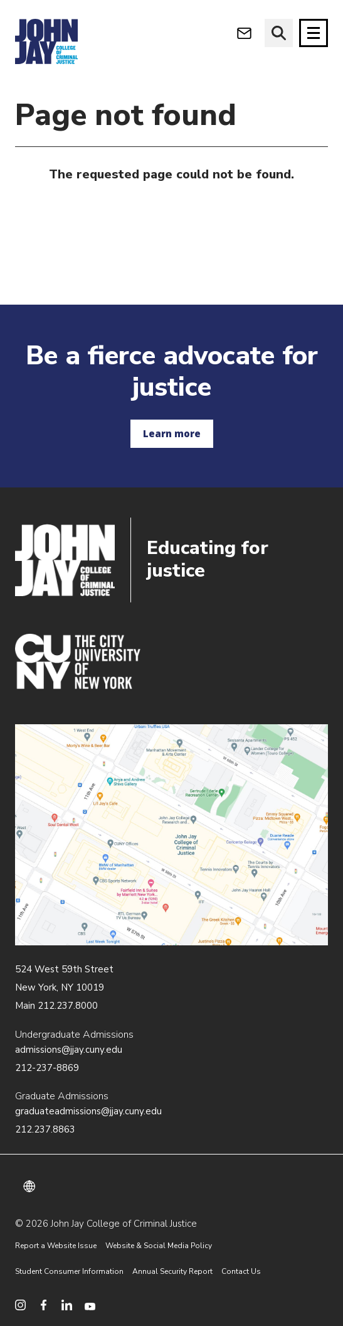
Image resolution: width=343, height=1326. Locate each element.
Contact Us (241, 1271)
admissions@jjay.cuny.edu (68, 1049)
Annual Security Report (172, 1271)
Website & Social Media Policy (158, 1246)
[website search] (279, 33)
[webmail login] (244, 33)
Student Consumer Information (69, 1271)
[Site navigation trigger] (313, 33)
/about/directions (171, 835)
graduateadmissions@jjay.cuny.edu (88, 1111)
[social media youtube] (90, 1305)
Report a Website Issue (56, 1246)
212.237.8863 (45, 1129)
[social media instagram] (20, 1305)
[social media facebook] (43, 1305)
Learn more (172, 433)
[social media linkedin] (66, 1305)
